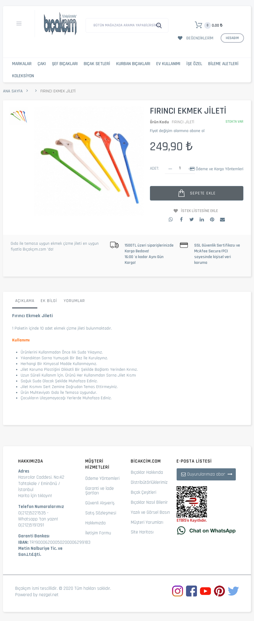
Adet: (154, 168)
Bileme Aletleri (223, 64)
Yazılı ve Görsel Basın (150, 512)
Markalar (22, 64)
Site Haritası (142, 532)
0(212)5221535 (32, 513)
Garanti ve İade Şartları (99, 490)
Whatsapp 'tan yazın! (38, 519)
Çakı (42, 64)
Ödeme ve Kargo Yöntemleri (219, 169)
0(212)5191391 (31, 525)
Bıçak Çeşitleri (143, 492)
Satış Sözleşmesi (100, 513)
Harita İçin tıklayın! (35, 496)
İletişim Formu (98, 533)
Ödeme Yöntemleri (102, 478)
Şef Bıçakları (65, 64)
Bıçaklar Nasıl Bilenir (149, 502)
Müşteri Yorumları (147, 522)
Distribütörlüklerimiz (149, 482)
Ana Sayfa (13, 91)
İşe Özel (194, 64)
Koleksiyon (23, 76)
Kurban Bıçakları (133, 64)
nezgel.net (49, 595)
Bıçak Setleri (97, 64)
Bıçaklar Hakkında (147, 472)
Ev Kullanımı (168, 64)
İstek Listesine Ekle (199, 211)
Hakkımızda (95, 523)
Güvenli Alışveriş (99, 503)
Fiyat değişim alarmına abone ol (177, 131)
